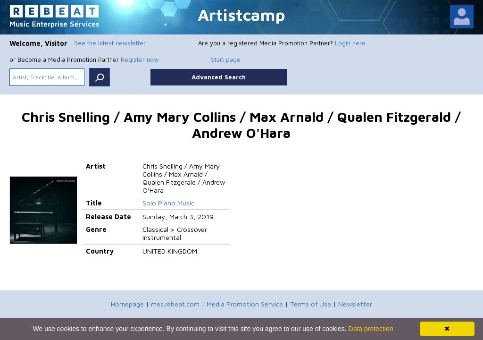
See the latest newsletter (110, 43)
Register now (139, 59)
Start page (226, 59)
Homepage (127, 304)
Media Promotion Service (245, 304)
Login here (350, 43)
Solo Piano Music (168, 203)
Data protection (371, 328)
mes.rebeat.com (175, 304)
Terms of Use (310, 304)
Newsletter (355, 304)
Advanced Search (219, 77)
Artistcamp (241, 14)
